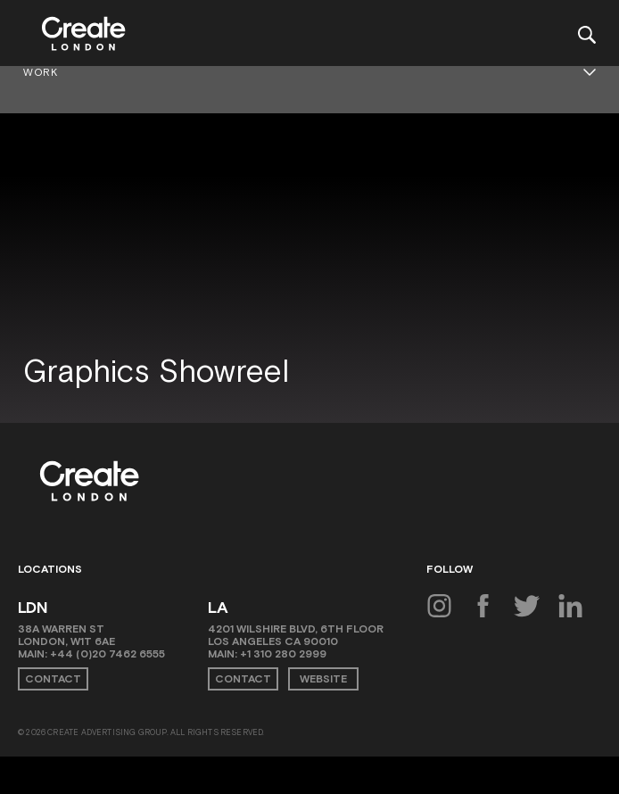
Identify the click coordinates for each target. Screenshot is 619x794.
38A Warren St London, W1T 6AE (66, 635)
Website (323, 679)
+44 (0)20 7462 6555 (107, 654)
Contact (53, 679)
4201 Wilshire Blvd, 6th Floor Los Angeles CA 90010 (296, 635)
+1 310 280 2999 (283, 654)
